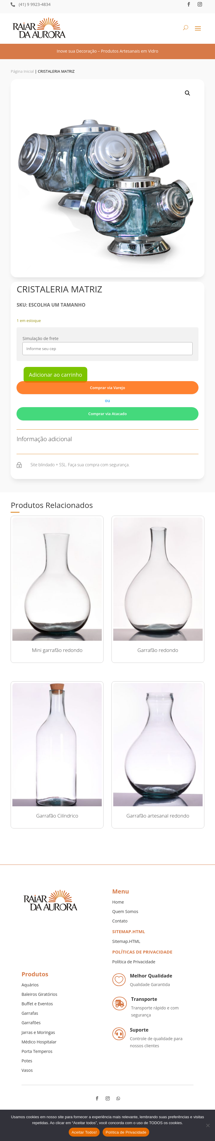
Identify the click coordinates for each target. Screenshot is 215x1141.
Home (118, 902)
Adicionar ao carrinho (55, 374)
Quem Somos (125, 911)
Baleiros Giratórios (39, 994)
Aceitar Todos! (84, 1132)
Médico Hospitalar (39, 1042)
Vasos (27, 1070)
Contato (120, 921)
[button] (187, 93)
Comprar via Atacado (107, 413)
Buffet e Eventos (37, 1003)
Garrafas (30, 1013)
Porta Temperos (37, 1051)
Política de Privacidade (133, 961)
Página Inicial (22, 71)
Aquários (30, 985)
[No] (208, 1125)
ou (107, 400)
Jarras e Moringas (38, 1032)
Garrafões (31, 1022)
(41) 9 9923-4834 (34, 4)
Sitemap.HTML (126, 941)
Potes (27, 1061)
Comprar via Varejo (107, 387)
